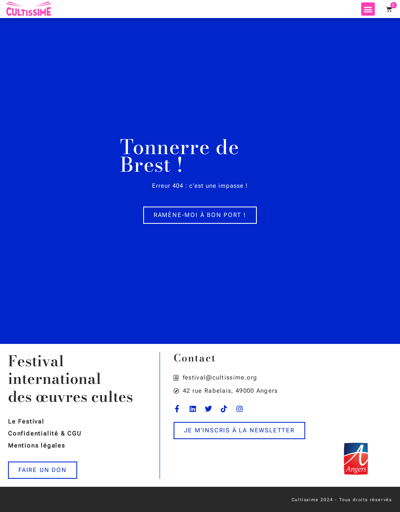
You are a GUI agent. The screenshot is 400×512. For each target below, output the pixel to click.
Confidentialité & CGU (45, 433)
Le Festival (26, 421)
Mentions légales (36, 445)
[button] (368, 9)
